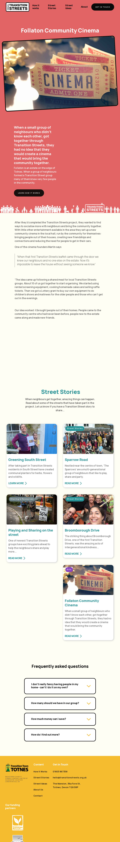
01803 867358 (60, 771)
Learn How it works (28, 193)
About (84, 6)
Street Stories (52, 7)
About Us (38, 789)
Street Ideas (69, 7)
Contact (38, 795)
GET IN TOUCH (102, 7)
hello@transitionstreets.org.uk (70, 777)
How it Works (40, 771)
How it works (35, 7)
